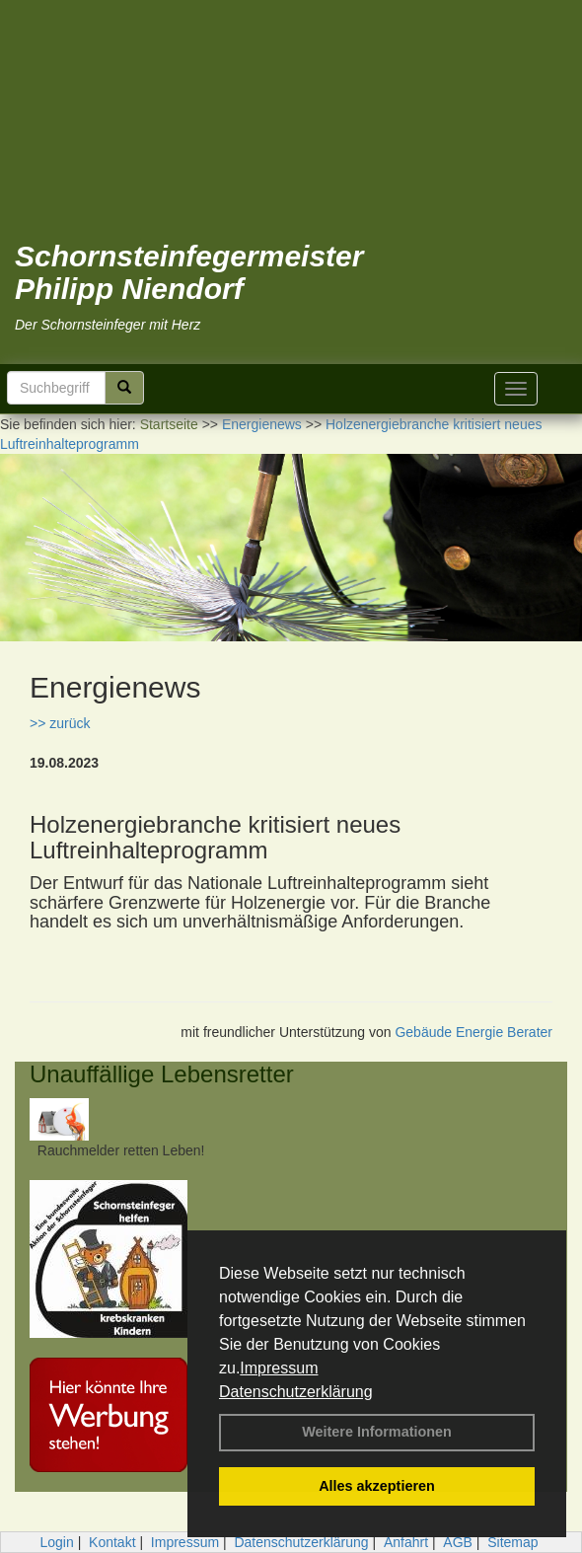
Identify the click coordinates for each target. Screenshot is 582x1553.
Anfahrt (406, 1542)
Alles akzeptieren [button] (377, 1486)
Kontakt (112, 1542)
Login (56, 1542)
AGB (458, 1542)
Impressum (279, 1368)
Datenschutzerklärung (296, 1391)
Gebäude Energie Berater (473, 1032)
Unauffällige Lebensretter (162, 1074)
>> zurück (60, 723)
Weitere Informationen (377, 1432)
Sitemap (512, 1542)
